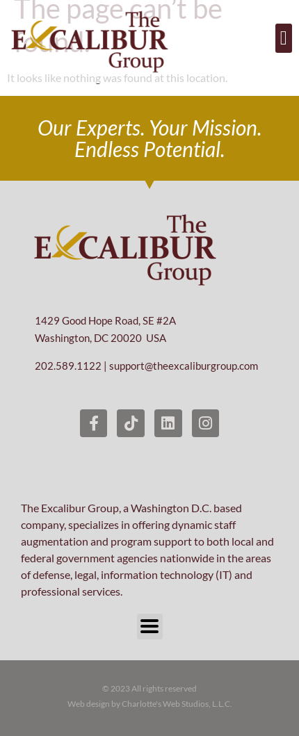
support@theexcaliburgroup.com (183, 365)
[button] (283, 38)
